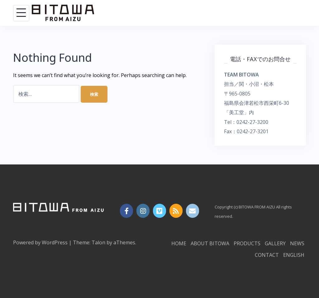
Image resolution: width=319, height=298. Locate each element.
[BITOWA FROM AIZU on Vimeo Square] (159, 211)
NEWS (297, 243)
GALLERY (275, 243)
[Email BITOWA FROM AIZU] (192, 211)
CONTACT (267, 255)
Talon (98, 242)
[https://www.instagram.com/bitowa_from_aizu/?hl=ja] (126, 211)
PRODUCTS (247, 243)
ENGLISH (293, 255)
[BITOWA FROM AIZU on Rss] (176, 211)
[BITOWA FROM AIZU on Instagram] (143, 211)
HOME (178, 243)
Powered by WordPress (40, 242)
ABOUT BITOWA (210, 243)
